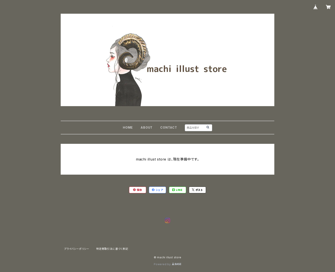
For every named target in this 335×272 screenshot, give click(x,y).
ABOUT (147, 127)
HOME (128, 127)
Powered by (167, 264)
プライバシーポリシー (76, 248)
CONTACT (168, 127)
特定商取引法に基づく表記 (112, 248)
